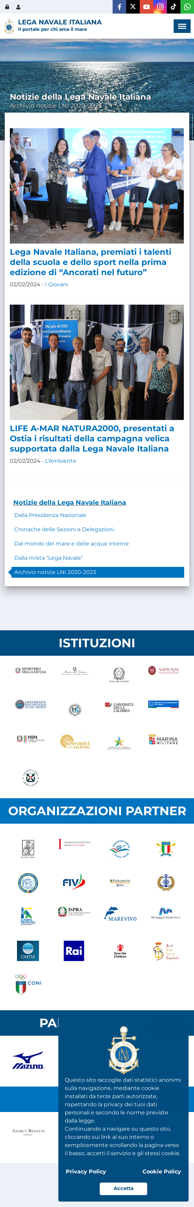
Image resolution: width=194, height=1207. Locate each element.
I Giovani (56, 284)
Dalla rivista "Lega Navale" (48, 558)
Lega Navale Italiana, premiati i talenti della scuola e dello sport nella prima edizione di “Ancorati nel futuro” (90, 262)
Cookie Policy (161, 1171)
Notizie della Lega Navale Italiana (69, 502)
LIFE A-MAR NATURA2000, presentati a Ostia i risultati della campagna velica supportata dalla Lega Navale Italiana (92, 438)
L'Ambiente (60, 461)
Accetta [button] (124, 1188)
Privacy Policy (86, 1171)
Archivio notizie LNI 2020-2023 (55, 572)
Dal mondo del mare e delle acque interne (71, 543)
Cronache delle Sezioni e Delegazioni (64, 529)
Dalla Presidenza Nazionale (50, 515)
